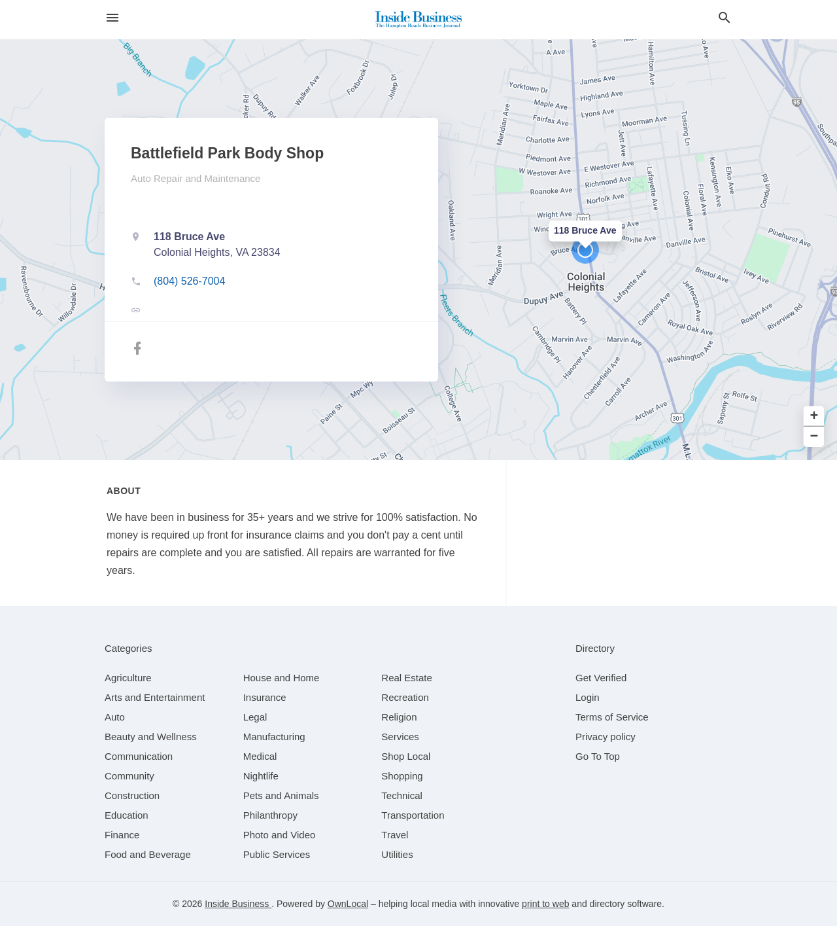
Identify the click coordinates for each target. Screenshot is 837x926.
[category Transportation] (412, 815)
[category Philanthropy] (270, 815)
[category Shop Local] (405, 756)
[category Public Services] (277, 854)
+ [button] (814, 416)
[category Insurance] (264, 697)
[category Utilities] (397, 854)
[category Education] (126, 815)
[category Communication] (139, 756)
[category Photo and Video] (279, 834)
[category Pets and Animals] (281, 795)
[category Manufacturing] (274, 736)
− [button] (814, 436)
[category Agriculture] (128, 677)
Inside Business (238, 904)
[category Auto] (115, 716)
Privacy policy (605, 736)
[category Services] (400, 736)
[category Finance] (122, 834)
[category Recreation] (405, 697)
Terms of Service (612, 716)
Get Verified (600, 677)
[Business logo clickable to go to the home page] (418, 19)
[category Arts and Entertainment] (155, 697)
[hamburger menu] (112, 18)
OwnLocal (348, 904)
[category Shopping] (401, 775)
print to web (545, 904)
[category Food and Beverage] (148, 854)
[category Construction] (132, 795)
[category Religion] (399, 716)
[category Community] (129, 775)
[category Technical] (401, 795)
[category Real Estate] (406, 677)
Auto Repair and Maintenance (195, 178)
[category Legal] (255, 716)
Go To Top (597, 756)
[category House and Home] (281, 677)
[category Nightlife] (261, 775)
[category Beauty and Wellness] (151, 736)
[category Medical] (260, 756)
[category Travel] (394, 834)
